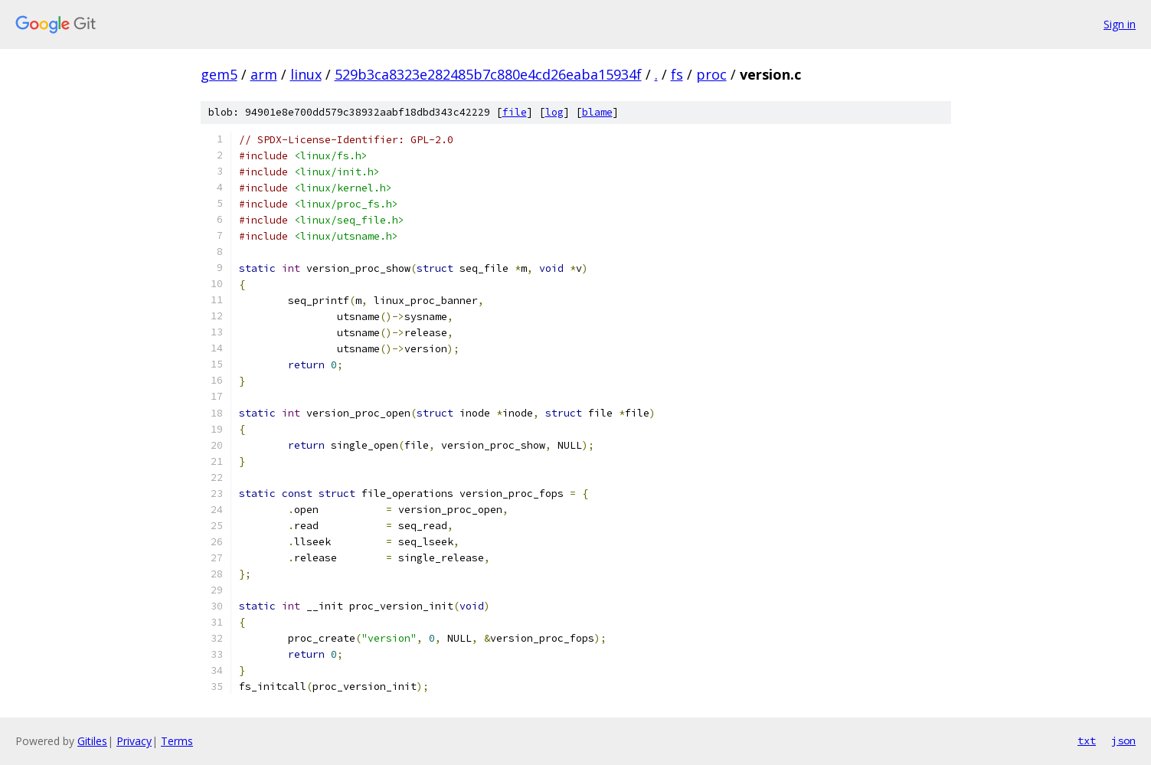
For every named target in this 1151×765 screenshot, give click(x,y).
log (554, 112)
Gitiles (92, 741)
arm (263, 74)
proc (711, 74)
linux (306, 74)
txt (1086, 740)
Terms (177, 741)
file (514, 112)
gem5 (219, 74)
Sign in (1120, 24)
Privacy (134, 741)
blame (597, 112)
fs (677, 74)
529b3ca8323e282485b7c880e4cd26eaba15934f (488, 74)
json (1123, 740)
